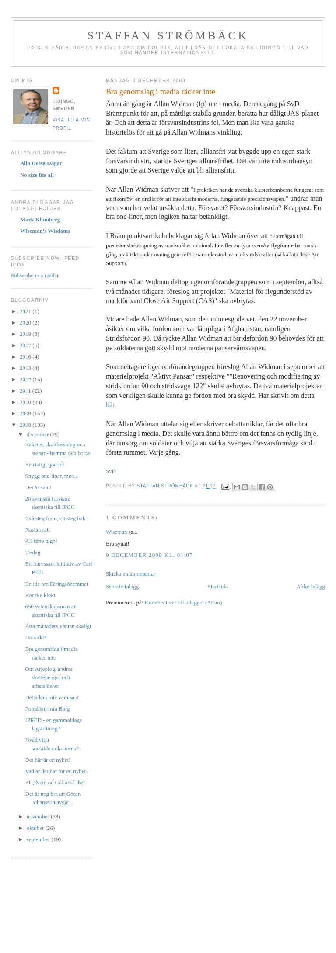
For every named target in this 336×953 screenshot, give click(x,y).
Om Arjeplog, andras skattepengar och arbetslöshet (49, 677)
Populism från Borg (47, 708)
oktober (36, 828)
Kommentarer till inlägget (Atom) (183, 602)
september (39, 839)
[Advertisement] (168, 913)
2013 (26, 368)
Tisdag (32, 552)
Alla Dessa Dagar (41, 163)
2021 (26, 311)
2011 (26, 390)
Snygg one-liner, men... (51, 476)
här (110, 404)
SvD (111, 471)
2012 (26, 379)
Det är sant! (38, 487)
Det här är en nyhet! (47, 759)
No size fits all (37, 175)
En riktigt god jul (44, 464)
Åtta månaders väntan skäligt (58, 626)
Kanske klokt (40, 595)
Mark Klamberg (40, 219)
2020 (26, 322)
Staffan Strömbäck (168, 35)
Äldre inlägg (311, 586)
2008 (26, 424)
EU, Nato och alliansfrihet (54, 782)
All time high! (41, 541)
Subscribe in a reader (35, 275)
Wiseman (116, 531)
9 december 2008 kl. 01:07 (149, 555)
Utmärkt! (35, 637)
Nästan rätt (37, 529)
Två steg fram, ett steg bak (55, 518)
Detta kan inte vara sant (52, 697)
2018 (26, 334)
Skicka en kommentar (130, 573)
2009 (26, 413)
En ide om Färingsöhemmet (56, 583)
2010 (26, 402)
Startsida (218, 586)
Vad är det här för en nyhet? (56, 771)
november (39, 816)
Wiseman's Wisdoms (45, 231)
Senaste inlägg (122, 586)
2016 (26, 356)
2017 (26, 345)
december (38, 434)
